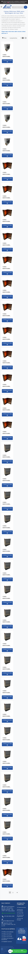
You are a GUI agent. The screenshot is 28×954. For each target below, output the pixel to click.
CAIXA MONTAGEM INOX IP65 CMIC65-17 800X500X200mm (7, 338)
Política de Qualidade (7, 932)
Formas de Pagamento (20, 915)
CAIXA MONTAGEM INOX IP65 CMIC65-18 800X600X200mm (7, 315)
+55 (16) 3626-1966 (8, 916)
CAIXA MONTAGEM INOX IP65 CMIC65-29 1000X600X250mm (7, 174)
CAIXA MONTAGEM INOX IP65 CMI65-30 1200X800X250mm (7, 551)
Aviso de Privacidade (20, 910)
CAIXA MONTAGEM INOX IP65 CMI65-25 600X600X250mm (7, 668)
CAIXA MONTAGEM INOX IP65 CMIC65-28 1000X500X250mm (7, 197)
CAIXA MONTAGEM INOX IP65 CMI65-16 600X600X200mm (7, 786)
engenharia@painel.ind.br (7, 920)
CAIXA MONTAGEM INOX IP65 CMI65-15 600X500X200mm (7, 810)
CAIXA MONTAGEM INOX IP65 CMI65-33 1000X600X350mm (7, 480)
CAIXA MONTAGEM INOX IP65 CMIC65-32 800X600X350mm (7, 103)
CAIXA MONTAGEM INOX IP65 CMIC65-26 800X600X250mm (7, 244)
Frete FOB (20, 913)
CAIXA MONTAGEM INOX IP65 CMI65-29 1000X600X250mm (7, 574)
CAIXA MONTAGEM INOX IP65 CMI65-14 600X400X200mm (7, 833)
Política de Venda (6, 934)
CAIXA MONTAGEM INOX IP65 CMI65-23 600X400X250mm (7, 715)
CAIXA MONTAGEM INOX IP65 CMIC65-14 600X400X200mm (7, 409)
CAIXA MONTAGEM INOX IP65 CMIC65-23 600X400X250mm (7, 291)
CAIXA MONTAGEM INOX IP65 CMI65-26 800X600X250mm (7, 645)
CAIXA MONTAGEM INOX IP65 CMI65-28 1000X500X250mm (7, 598)
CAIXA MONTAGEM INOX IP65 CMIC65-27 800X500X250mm (7, 221)
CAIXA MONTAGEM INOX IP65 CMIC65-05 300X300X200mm (7, 880)
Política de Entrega (6, 936)
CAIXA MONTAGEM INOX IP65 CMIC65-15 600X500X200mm (7, 386)
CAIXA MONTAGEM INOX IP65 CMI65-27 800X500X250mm (7, 621)
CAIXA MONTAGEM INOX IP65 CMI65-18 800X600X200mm (7, 739)
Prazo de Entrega (20, 919)
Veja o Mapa (11, 910)
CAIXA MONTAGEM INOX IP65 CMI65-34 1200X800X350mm (7, 456)
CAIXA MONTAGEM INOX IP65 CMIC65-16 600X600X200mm (7, 362)
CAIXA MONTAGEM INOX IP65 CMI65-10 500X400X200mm (7, 857)
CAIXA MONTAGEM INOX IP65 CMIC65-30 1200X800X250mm (7, 150)
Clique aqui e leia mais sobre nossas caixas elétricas (13, 32)
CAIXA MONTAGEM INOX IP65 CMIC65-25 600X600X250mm (7, 268)
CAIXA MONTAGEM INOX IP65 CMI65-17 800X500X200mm (7, 763)
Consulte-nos (7, 61)
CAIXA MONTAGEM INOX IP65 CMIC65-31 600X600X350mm (7, 126)
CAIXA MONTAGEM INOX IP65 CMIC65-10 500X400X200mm (7, 433)
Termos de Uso (21, 907)
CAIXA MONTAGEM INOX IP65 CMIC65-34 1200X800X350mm (7, 56)
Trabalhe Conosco (6, 941)
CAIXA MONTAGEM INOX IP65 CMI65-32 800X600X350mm (7, 503)
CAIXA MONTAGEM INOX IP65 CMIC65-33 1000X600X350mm (7, 79)
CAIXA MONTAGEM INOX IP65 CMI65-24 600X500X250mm (7, 692)
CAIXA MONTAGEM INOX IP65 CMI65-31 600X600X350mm (7, 527)
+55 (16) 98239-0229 (8, 913)
